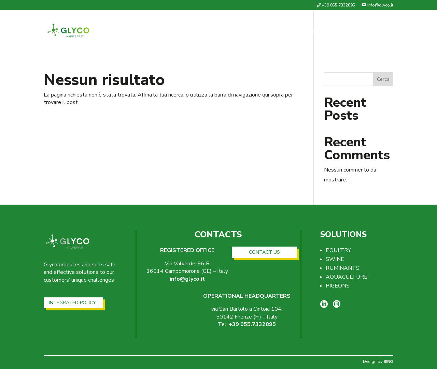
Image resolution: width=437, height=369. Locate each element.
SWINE (335, 259)
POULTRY (338, 250)
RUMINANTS (343, 268)
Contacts (377, 32)
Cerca (383, 79)
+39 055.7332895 (252, 324)
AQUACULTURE (346, 277)
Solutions (329, 32)
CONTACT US (264, 252)
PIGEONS (338, 286)
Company (290, 32)
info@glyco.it (187, 279)
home (260, 32)
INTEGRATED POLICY (72, 302)
